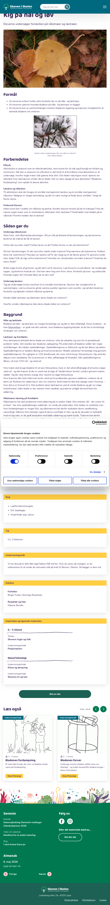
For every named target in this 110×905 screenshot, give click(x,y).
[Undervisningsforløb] (55, 645)
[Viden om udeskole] (27, 831)
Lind (5, 866)
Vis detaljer (95, 472)
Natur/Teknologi (17, 658)
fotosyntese (14, 327)
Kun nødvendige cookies (20, 480)
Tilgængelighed (71, 900)
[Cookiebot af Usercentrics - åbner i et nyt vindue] (94, 423)
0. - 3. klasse (15, 630)
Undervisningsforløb (13, 718)
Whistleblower (88, 900)
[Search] (53, 7)
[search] (67, 6)
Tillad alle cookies (90, 480)
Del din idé (70, 837)
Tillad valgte (55, 480)
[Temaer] (55, 636)
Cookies (103, 900)
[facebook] (61, 822)
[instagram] (70, 822)
